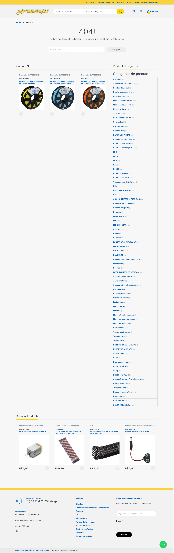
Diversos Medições (121, 294)
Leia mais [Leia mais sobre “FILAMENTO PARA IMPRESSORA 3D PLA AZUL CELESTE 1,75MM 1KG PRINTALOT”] (52, 114)
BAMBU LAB (118, 255)
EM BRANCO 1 (119, 216)
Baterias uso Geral (121, 177)
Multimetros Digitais (122, 323)
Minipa (116, 311)
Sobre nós (80, 533)
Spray (115, 370)
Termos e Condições (84, 536)
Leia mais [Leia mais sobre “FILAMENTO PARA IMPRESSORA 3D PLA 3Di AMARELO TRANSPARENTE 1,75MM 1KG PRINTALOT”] (21, 114)
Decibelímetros (120, 289)
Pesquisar (116, 50)
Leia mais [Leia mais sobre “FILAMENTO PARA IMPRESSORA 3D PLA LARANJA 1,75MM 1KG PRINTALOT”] (83, 114)
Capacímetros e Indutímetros (125, 285)
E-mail (119, 521)
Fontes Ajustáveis (121, 298)
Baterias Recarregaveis (123, 148)
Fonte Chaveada (120, 246)
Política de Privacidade (85, 522)
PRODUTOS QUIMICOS (122, 349)
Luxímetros (118, 302)
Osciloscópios (119, 328)
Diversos (117, 238)
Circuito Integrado (121, 208)
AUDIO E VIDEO (119, 126)
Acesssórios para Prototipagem (127, 379)
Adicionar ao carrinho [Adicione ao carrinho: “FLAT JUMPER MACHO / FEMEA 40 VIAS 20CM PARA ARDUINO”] (82, 468)
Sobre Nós (90, 2)
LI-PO (115, 161)
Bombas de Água (120, 88)
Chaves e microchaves (123, 203)
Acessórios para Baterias (124, 139)
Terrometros (118, 340)
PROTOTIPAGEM (120, 375)
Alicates (116, 229)
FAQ (77, 515)
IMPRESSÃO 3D (33, 75)
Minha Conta (81, 518)
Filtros (116, 221)
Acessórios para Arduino (124, 84)
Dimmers (117, 212)
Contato (120, 2)
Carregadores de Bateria (123, 182)
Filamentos (23, 75)
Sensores (117, 113)
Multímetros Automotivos (124, 319)
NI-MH (116, 169)
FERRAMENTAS (119, 225)
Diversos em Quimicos (123, 362)
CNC (115, 195)
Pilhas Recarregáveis (122, 190)
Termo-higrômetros (121, 332)
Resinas (116, 268)
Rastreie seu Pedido (105, 2)
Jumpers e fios (119, 388)
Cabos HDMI (118, 131)
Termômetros (119, 336)
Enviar (124, 535)
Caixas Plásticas (120, 383)
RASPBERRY (118, 401)
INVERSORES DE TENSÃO (124, 345)
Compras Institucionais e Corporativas (142, 2)
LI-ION (116, 156)
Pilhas (116, 186)
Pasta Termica (119, 366)
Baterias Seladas (120, 173)
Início (18, 23)
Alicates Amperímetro (122, 276)
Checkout (80, 504)
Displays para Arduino (122, 92)
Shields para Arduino (122, 118)
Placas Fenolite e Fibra (122, 392)
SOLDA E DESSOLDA (121, 405)
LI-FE (115, 152)
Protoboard (118, 396)
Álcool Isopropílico (121, 353)
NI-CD (115, 165)
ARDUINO (117, 79)
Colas (115, 358)
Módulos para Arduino (122, 101)
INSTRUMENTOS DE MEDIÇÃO (126, 272)
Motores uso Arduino (122, 105)
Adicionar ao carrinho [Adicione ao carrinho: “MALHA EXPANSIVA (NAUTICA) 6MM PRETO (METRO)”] (117, 468)
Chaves (116, 233)
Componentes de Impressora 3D (127, 259)
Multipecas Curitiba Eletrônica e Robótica (35, 550)
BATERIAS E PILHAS (121, 135)
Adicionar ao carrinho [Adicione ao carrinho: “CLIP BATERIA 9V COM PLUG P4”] (153, 468)
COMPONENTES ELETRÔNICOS (126, 199)
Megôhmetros (119, 306)
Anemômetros (119, 281)
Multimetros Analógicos (123, 315)
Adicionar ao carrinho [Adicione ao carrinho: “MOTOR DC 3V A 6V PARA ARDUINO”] (47, 468)
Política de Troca (83, 525)
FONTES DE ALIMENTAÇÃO (124, 242)
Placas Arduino (119, 109)
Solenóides (118, 122)
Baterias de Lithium (121, 143)
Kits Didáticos (119, 96)
